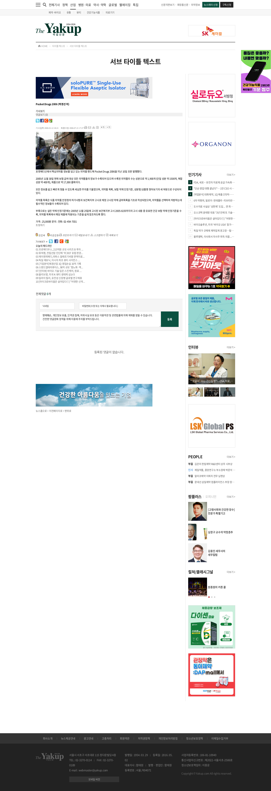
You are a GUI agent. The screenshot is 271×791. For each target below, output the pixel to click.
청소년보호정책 (194, 738)
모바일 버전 (94, 779)
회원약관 (124, 738)
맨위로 (68, 411)
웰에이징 (124, 4)
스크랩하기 (97, 235)
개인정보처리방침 (168, 738)
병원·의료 (84, 4)
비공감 (53, 235)
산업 (73, 5)
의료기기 (110, 12)
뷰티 (79, 12)
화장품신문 (182, 4)
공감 (40, 235)
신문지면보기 (167, 4)
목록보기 (112, 235)
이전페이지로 (55, 411)
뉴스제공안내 (68, 738)
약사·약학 (99, 4)
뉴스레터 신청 (211, 4)
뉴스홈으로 (41, 411)
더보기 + (231, 174)
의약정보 (195, 4)
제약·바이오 (55, 12)
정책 (65, 4)
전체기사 (54, 4)
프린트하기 (66, 235)
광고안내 (88, 738)
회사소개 (48, 738)
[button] (209, 597)
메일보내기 (82, 235)
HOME (43, 46)
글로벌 (113, 4)
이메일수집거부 (219, 738)
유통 (69, 12)
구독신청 (226, 4)
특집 (136, 4)
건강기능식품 (93, 12)
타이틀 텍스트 (58, 46)
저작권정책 (144, 738)
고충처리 (106, 738)
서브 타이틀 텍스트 (78, 46)
